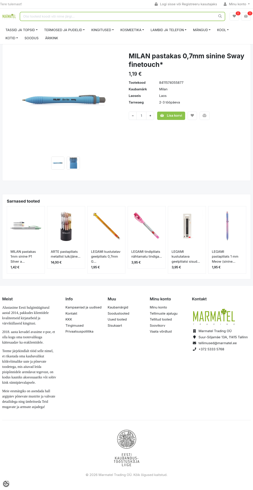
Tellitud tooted (161, 319)
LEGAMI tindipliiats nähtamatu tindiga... (146, 254)
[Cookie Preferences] (6, 484)
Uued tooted (117, 319)
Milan (163, 89)
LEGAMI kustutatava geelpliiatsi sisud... (186, 256)
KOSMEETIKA (130, 30)
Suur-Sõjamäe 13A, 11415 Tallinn (223, 337)
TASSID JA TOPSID (20, 30)
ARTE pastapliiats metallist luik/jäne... (66, 254)
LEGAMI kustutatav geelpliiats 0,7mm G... (105, 256)
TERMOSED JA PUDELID (63, 30)
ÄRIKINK (51, 38)
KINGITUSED (101, 30)
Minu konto (235, 4)
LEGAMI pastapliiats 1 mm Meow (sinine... (225, 256)
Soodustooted (118, 313)
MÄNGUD (200, 30)
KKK (68, 319)
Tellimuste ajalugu (163, 313)
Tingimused (74, 325)
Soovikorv (157, 325)
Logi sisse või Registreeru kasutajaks (186, 4)
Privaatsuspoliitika (79, 331)
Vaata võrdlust (161, 331)
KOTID (10, 38)
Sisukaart (115, 325)
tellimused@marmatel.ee (218, 343)
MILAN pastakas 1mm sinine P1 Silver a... (23, 256)
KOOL (221, 30)
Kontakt (71, 313)
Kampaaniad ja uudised (83, 307)
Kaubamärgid (118, 307)
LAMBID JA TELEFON (167, 30)
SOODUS (32, 38)
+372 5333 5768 (211, 349)
